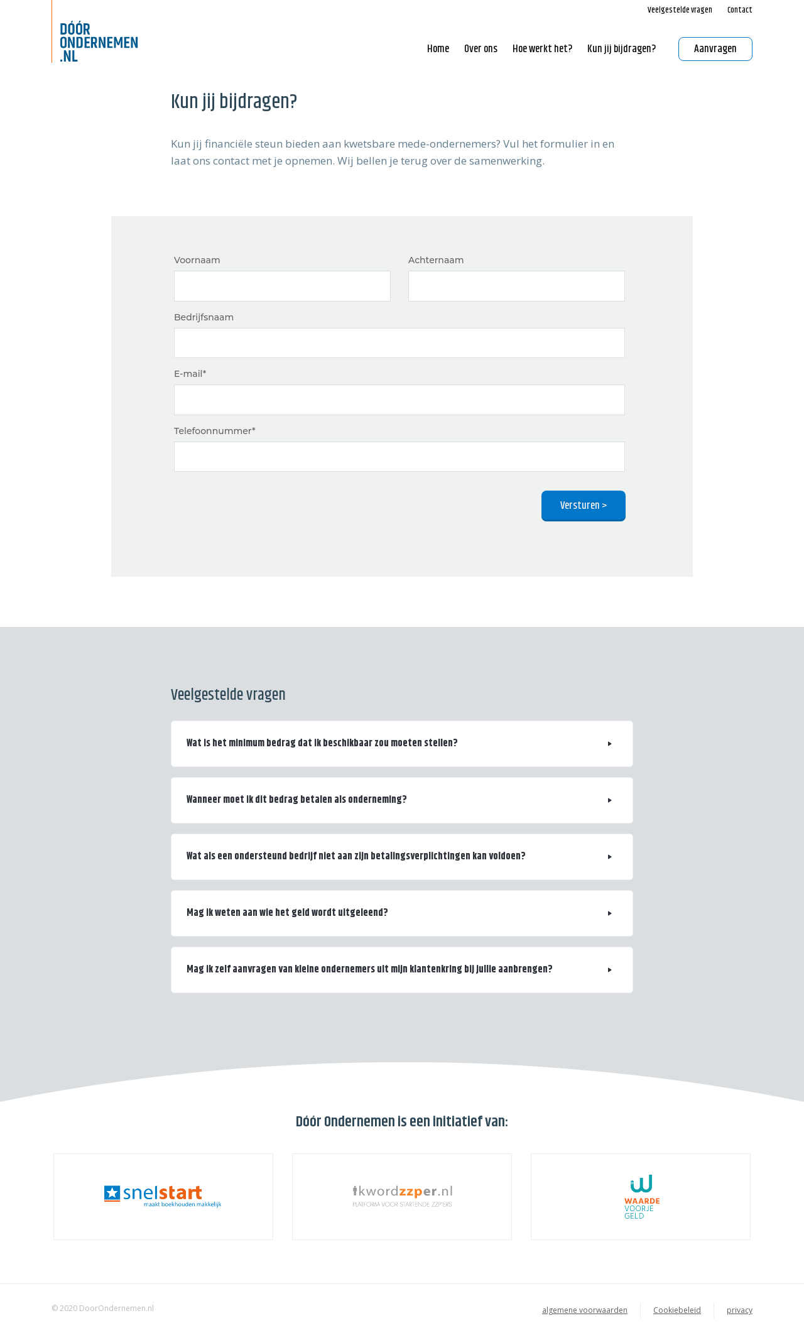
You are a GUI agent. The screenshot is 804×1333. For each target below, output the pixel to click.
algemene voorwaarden (584, 1310)
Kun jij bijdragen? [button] (621, 49)
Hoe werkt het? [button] (542, 49)
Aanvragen (715, 49)
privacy (739, 1310)
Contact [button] (739, 10)
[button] (402, 743)
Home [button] (438, 49)
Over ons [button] (480, 49)
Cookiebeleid (677, 1310)
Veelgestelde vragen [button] (680, 10)
